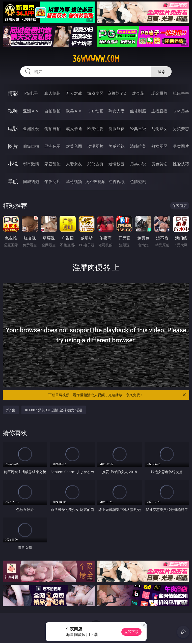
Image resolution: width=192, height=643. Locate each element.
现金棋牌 (159, 93)
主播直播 (159, 111)
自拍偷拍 (52, 111)
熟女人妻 (116, 111)
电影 (13, 128)
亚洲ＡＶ (31, 111)
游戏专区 (95, 93)
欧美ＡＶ (74, 111)
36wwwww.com (96, 59)
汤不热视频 (95, 181)
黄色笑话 (159, 164)
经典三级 (138, 128)
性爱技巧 (181, 164)
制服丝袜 (116, 128)
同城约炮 (31, 181)
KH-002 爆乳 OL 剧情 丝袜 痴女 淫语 (54, 410)
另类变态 (181, 128)
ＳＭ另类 (181, 111)
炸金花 (138, 93)
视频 (13, 110)
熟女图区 (159, 146)
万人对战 (74, 93)
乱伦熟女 (159, 128)
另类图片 (181, 146)
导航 (13, 181)
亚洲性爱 (31, 128)
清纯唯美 (138, 146)
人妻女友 (74, 164)
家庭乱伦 (52, 164)
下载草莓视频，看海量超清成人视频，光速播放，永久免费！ (117, 395)
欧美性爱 (95, 128)
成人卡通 (74, 128)
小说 (13, 163)
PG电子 (31, 93)
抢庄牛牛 (181, 93)
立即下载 (131, 631)
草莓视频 (74, 181)
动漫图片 (95, 146)
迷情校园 (116, 164)
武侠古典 (95, 164)
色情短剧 (138, 181)
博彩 (13, 93)
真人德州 (52, 93)
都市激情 (31, 164)
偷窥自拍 (31, 146)
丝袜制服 (138, 111)
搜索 (161, 71)
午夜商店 (52, 181)
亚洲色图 (52, 146)
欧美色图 (74, 146)
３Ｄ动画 (95, 111)
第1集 (10, 410)
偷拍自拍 (52, 128)
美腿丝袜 (116, 146)
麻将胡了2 (116, 93)
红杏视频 (116, 181)
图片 (13, 146)
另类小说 (138, 164)
